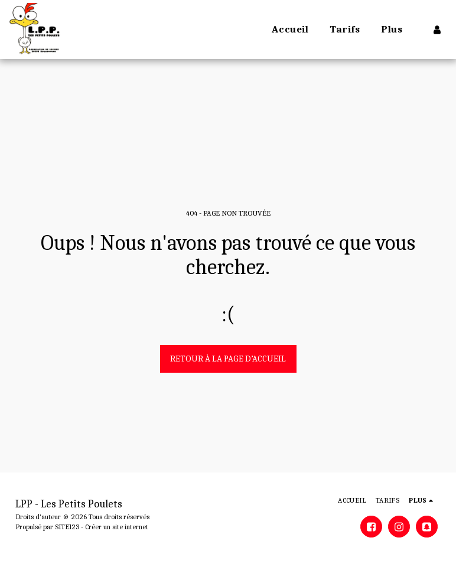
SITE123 (67, 527)
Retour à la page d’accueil (228, 358)
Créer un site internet (116, 527)
